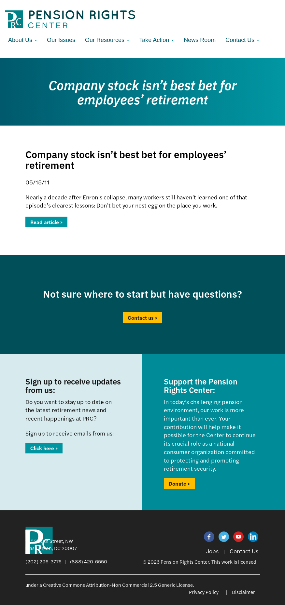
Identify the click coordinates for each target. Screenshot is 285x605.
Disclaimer (243, 591)
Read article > (46, 222)
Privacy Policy (204, 591)
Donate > (179, 483)
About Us (22, 40)
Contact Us (242, 40)
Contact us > (142, 317)
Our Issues (61, 40)
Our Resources (107, 40)
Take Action (156, 40)
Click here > (44, 448)
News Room (200, 40)
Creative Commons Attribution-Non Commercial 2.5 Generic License (118, 584)
